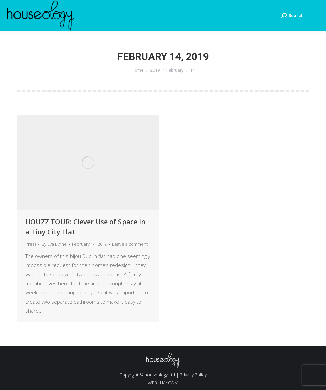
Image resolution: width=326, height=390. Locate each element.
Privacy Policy (193, 375)
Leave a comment (130, 244)
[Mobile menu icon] (314, 15)
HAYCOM (169, 383)
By (54, 244)
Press (30, 244)
